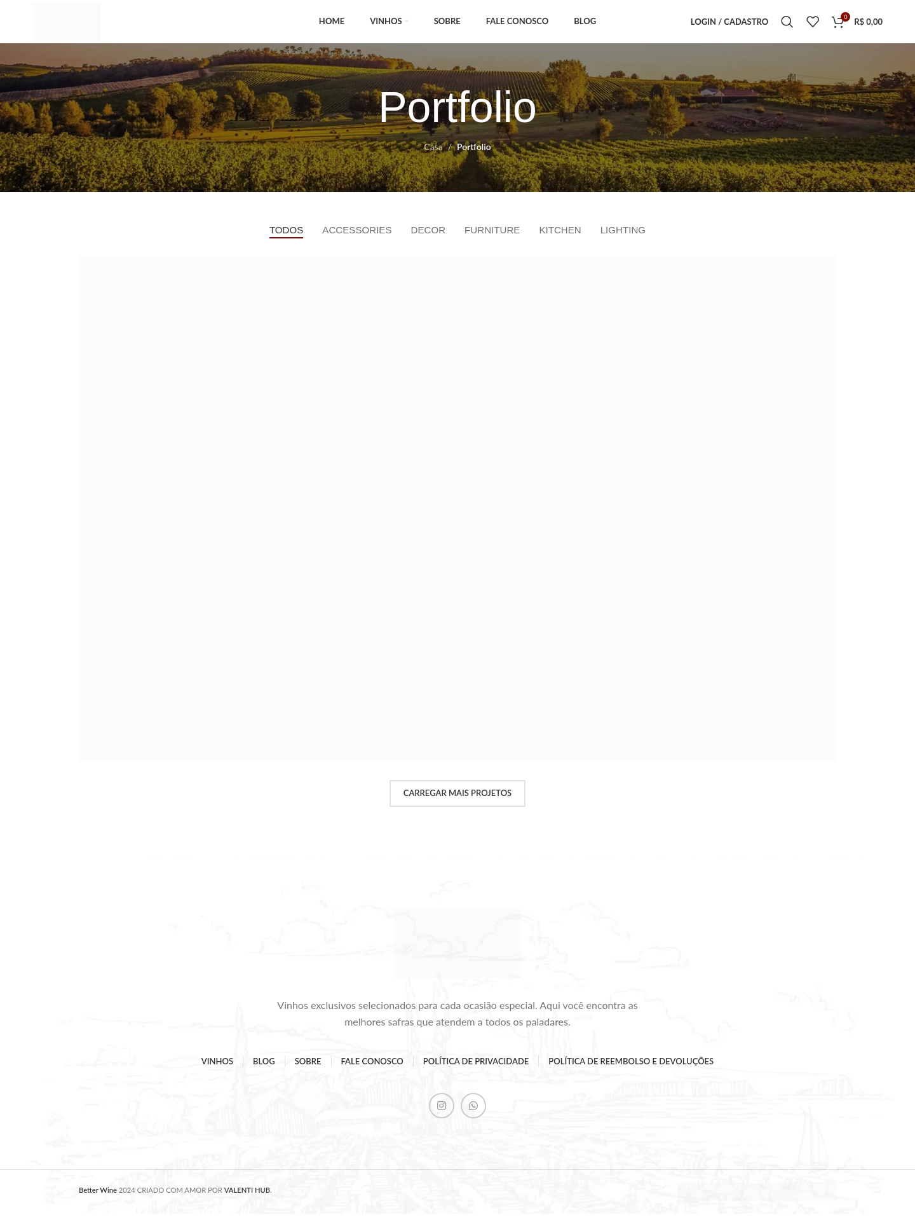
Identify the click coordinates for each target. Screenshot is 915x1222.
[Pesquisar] (787, 25)
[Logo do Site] (73, 24)
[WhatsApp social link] (473, 1114)
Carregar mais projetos (457, 801)
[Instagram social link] (441, 1114)
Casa (433, 154)
